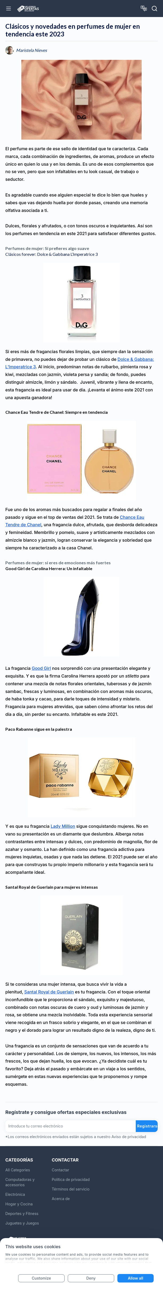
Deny (91, 1278)
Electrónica (15, 1194)
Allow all (135, 1278)
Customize (41, 1278)
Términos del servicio (70, 1189)
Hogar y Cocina (19, 1204)
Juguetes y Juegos (22, 1223)
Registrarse (147, 1126)
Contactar (60, 1170)
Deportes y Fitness (21, 1213)
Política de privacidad (71, 1179)
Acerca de (61, 1198)
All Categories (17, 1170)
